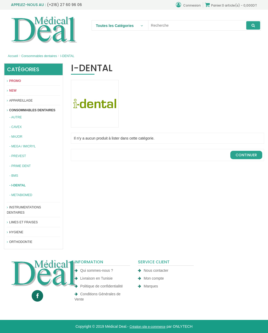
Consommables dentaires (39, 56)
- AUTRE (15, 117)
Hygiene (15, 232)
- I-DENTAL (17, 185)
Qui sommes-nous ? (94, 270)
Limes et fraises (22, 222)
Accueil (13, 56)
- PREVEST (17, 156)
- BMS (13, 175)
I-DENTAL (67, 56)
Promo (14, 81)
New (11, 90)
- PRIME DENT (20, 166)
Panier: (231, 5)
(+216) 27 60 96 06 (64, 4)
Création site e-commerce (147, 327)
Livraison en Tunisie (94, 278)
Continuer (246, 155)
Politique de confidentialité (99, 286)
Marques (148, 286)
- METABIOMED (20, 195)
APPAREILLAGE (20, 100)
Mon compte (151, 278)
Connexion (188, 5)
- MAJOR (15, 136)
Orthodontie (19, 242)
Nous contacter (153, 270)
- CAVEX (15, 127)
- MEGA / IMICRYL (22, 146)
